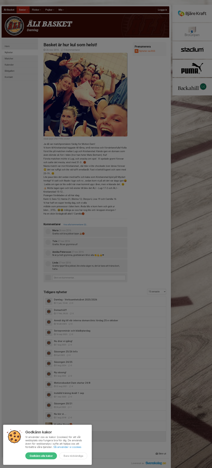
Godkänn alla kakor (41, 455)
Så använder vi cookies (67, 447)
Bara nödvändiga (73, 455)
